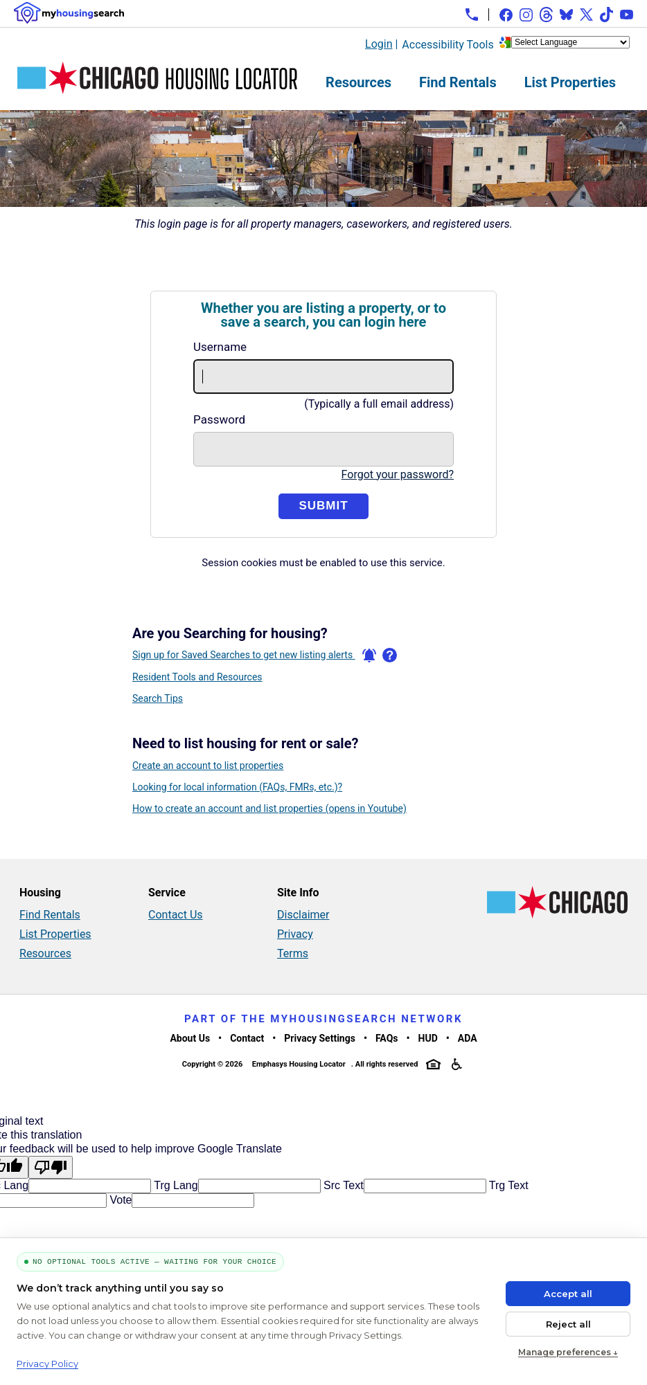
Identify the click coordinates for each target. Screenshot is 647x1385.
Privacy (295, 934)
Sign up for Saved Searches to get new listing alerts (254, 655)
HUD (428, 1038)
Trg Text (507, 1185)
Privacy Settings (319, 1038)
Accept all (568, 1293)
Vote (119, 1200)
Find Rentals (458, 82)
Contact (247, 1038)
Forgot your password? (398, 474)
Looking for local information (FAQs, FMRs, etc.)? (237, 787)
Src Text (342, 1185)
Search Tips (157, 698)
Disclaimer (303, 914)
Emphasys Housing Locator (299, 1064)
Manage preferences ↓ (568, 1352)
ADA (467, 1038)
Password (219, 419)
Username (220, 347)
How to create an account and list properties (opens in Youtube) (269, 808)
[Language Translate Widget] (570, 42)
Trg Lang (174, 1185)
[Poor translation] (50, 1167)
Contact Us (175, 914)
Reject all (568, 1324)
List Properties (570, 82)
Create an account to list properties (207, 765)
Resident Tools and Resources (197, 676)
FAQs (386, 1038)
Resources (358, 82)
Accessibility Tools (447, 44)
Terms (292, 953)
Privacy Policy (47, 1363)
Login (378, 44)
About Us (190, 1038)
